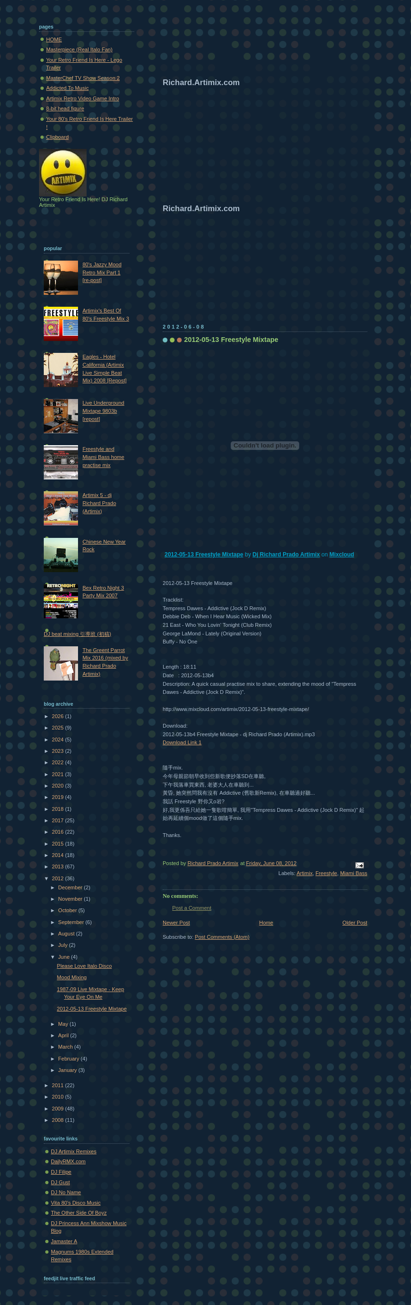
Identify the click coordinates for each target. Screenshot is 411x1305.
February (69, 1059)
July (63, 945)
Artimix (304, 873)
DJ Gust (60, 1182)
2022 (58, 762)
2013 (58, 866)
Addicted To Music (67, 88)
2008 (58, 1120)
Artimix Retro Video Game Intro (82, 98)
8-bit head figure (65, 108)
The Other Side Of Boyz (79, 1213)
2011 (58, 1085)
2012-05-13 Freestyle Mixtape (204, 554)
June (64, 957)
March (66, 1047)
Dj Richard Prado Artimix (286, 554)
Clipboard (57, 137)
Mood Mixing (72, 977)
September (71, 922)
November (71, 899)
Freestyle (326, 873)
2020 (58, 786)
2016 (58, 832)
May (63, 1024)
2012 (58, 878)
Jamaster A (64, 1241)
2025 (58, 727)
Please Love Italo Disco (84, 966)
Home (266, 922)
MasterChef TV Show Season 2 (83, 78)
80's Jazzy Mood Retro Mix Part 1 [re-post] (101, 272)
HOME (54, 39)
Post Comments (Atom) (222, 937)
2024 (58, 739)
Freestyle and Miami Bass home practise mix (103, 456)
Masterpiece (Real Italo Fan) (79, 49)
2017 (58, 820)
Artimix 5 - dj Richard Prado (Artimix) (99, 503)
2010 (58, 1097)
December (71, 887)
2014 (58, 855)
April (64, 1035)
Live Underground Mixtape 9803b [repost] (103, 410)
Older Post (354, 922)
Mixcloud (341, 554)
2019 (58, 797)
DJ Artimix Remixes (74, 1151)
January (68, 1070)
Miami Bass (353, 873)
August (67, 933)
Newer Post (176, 922)
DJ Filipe (61, 1172)
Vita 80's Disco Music (75, 1203)
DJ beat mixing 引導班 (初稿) (77, 634)
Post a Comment (191, 908)
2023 (58, 751)
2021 (58, 774)
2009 (58, 1108)
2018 (58, 809)
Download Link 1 (182, 742)
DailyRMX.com (68, 1161)
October (68, 910)
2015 (58, 844)
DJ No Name (66, 1192)
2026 (58, 716)
